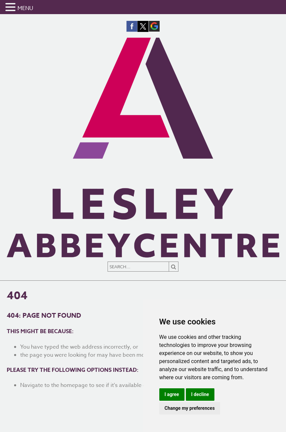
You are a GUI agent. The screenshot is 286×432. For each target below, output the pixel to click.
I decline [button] (200, 394)
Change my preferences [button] (190, 408)
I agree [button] (172, 394)
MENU (25, 8)
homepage (74, 385)
